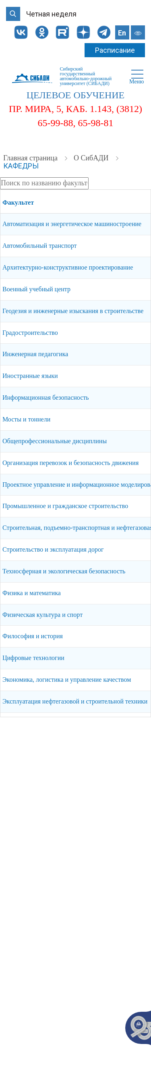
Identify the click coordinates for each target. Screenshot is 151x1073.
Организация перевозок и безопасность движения (70, 462)
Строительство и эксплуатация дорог (53, 549)
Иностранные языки (30, 375)
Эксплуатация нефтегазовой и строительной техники (74, 701)
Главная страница (31, 158)
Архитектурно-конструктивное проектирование (67, 267)
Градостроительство (30, 332)
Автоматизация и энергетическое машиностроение (71, 223)
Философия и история (32, 636)
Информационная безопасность (45, 397)
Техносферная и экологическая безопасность (63, 571)
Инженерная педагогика (35, 354)
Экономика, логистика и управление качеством (66, 679)
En (122, 33)
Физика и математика (31, 592)
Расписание (115, 50)
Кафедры (21, 166)
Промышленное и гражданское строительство (65, 505)
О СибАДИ (92, 158)
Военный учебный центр (36, 289)
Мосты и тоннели (26, 419)
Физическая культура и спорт (42, 614)
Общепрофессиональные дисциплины (54, 441)
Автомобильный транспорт (39, 245)
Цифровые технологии (33, 657)
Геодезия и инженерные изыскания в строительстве (72, 310)
